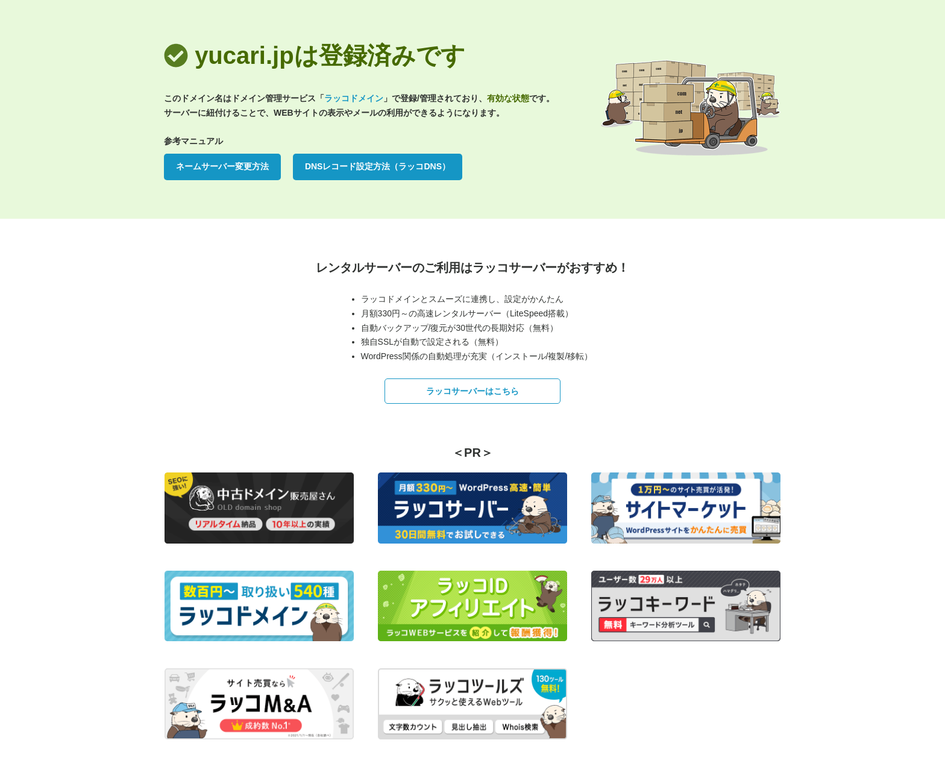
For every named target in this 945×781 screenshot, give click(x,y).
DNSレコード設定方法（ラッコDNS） (377, 166)
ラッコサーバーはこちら (472, 391)
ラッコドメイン (353, 98)
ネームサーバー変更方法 (222, 166)
